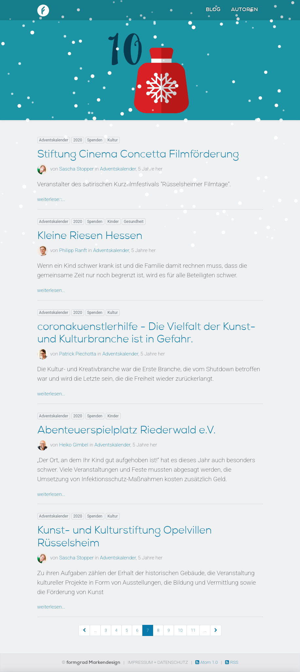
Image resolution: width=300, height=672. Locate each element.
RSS (231, 662)
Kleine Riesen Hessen (89, 236)
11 (193, 630)
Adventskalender (53, 140)
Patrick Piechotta (77, 354)
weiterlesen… (51, 199)
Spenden (94, 140)
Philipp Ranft (73, 250)
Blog (213, 10)
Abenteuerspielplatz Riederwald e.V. (126, 431)
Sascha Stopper (76, 169)
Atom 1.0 (207, 662)
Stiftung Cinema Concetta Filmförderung (138, 155)
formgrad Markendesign (93, 663)
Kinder (112, 221)
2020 (77, 140)
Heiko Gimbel (73, 445)
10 (180, 630)
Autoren (244, 10)
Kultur (112, 140)
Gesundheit (134, 221)
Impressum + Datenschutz (158, 662)
